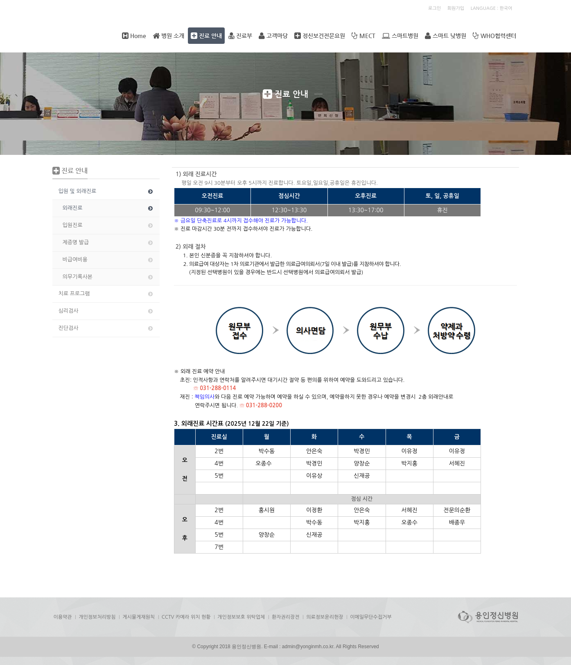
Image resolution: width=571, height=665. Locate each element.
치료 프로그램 (106, 294)
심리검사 (106, 311)
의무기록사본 (108, 277)
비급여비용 (108, 260)
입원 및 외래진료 (106, 191)
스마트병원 (400, 35)
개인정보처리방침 (97, 617)
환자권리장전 (286, 617)
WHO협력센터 (494, 35)
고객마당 (273, 35)
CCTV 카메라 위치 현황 (186, 617)
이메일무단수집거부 (371, 617)
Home (134, 35)
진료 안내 (206, 35)
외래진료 (108, 208)
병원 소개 (168, 35)
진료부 (240, 35)
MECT (363, 35)
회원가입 (455, 8)
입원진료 (108, 225)
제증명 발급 (108, 242)
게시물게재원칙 (138, 617)
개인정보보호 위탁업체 (241, 617)
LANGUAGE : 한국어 (491, 8)
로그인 (434, 8)
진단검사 (106, 328)
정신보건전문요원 (319, 35)
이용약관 (63, 617)
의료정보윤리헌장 (324, 617)
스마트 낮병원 (445, 35)
